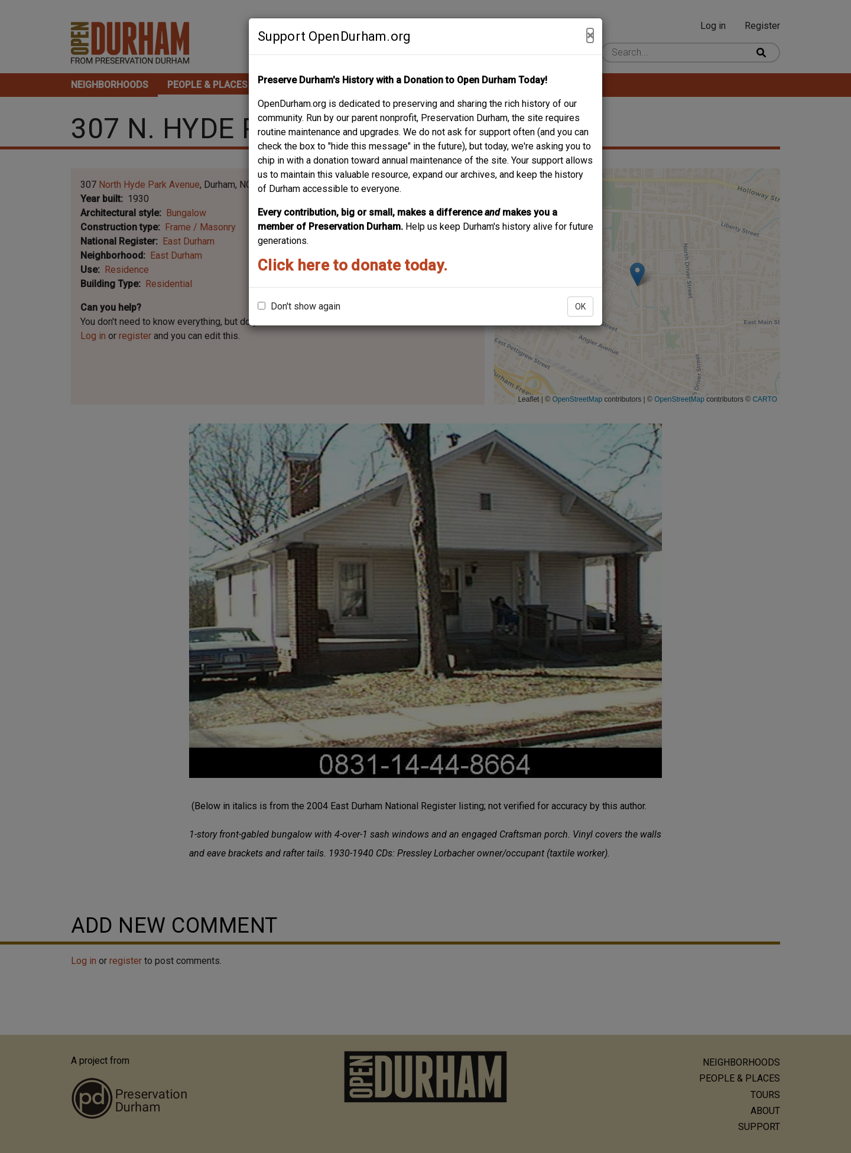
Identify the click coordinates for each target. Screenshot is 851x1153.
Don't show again (299, 306)
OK (580, 306)
